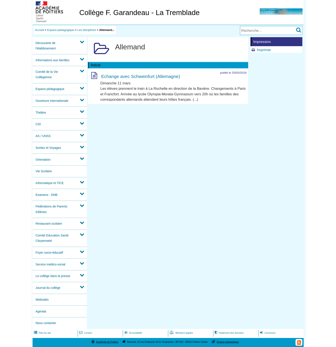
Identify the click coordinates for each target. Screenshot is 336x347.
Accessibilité (132, 333)
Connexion (267, 333)
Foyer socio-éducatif (49, 252)
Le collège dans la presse (53, 276)
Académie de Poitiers (107, 342)
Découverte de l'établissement (46, 45)
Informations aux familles (52, 60)
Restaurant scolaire (49, 223)
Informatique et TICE (50, 183)
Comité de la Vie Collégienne (47, 74)
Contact (85, 333)
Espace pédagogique (60, 30)
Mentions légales (181, 333)
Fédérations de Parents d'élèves (51, 209)
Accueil (39, 30)
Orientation (43, 159)
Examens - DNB (46, 194)
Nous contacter (46, 323)
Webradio (42, 299)
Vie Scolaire (44, 171)
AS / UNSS (43, 136)
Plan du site (42, 333)
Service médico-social (50, 264)
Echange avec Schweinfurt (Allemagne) (140, 76)
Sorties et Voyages (48, 147)
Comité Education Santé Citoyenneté (52, 238)
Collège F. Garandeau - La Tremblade (139, 13)
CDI (38, 124)
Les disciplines (86, 30)
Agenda (41, 311)
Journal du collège (48, 287)
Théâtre (41, 112)
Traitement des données (229, 333)
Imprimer (264, 50)
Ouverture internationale (52, 100)
